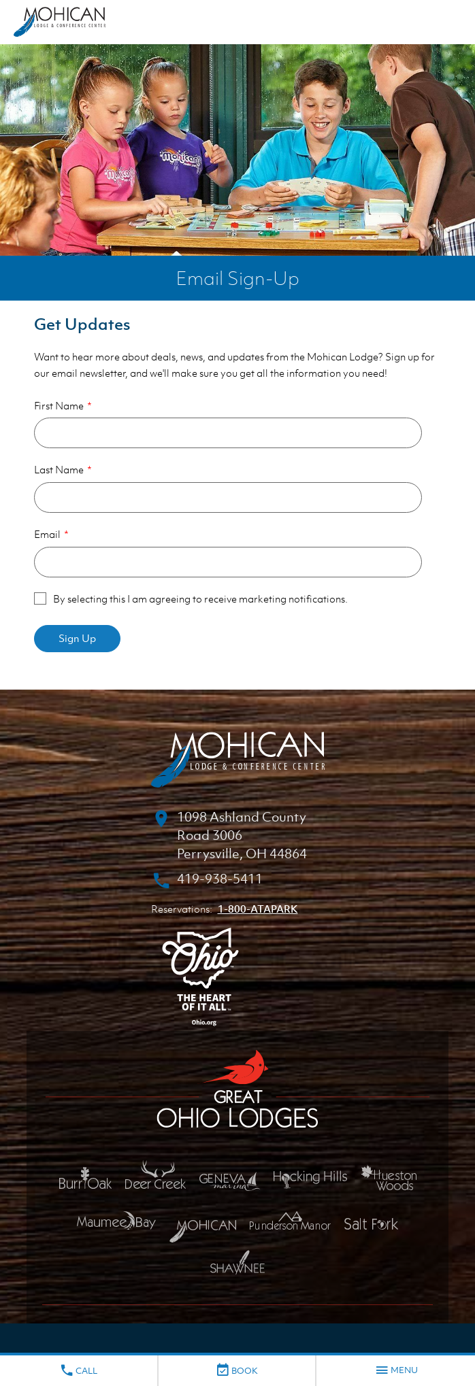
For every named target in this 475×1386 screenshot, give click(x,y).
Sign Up (77, 638)
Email (47, 534)
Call (78, 1370)
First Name (59, 405)
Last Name (59, 469)
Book (236, 1370)
